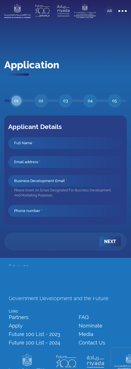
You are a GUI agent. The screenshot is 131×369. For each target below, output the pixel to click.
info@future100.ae (25, 272)
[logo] (17, 10)
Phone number (28, 221)
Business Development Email (40, 191)
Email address (27, 172)
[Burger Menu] (122, 9)
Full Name (24, 153)
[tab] (16, 111)
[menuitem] (110, 252)
